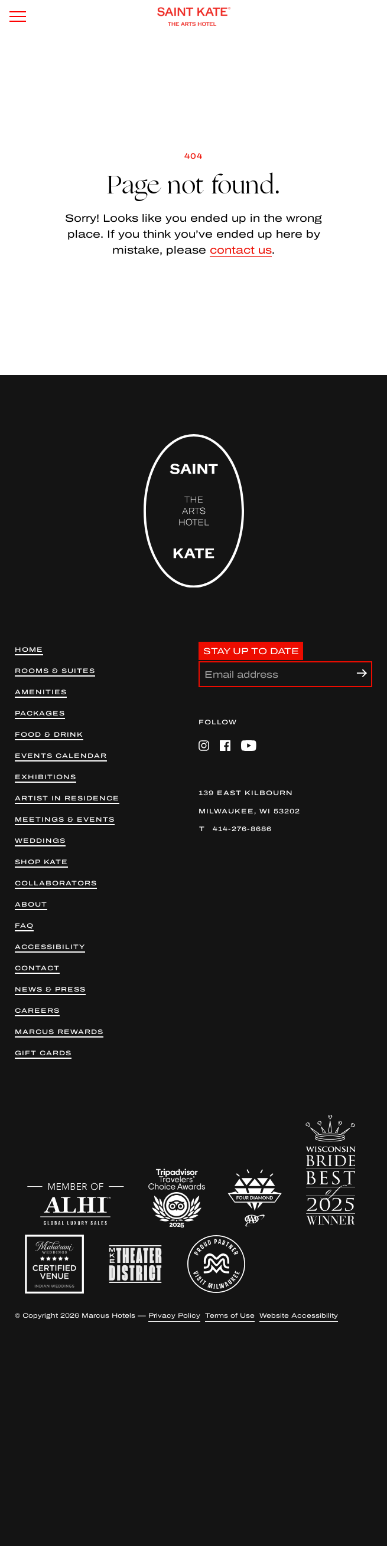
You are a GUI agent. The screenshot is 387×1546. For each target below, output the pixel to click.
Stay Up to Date (251, 650)
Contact (37, 968)
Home (29, 649)
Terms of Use (230, 1315)
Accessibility (50, 947)
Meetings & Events (65, 819)
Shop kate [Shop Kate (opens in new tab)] (41, 862)
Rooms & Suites (55, 671)
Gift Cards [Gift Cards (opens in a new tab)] (43, 1053)
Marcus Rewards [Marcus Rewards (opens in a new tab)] (59, 1032)
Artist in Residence (67, 798)
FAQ (24, 926)
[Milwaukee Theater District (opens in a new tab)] (135, 1264)
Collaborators (56, 883)
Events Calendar (61, 756)
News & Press (50, 989)
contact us (241, 250)
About (31, 904)
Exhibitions (45, 777)
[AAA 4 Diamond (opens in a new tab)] (255, 1197)
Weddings (40, 841)
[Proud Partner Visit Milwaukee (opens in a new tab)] (216, 1264)
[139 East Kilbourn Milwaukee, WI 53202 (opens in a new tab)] (285, 802)
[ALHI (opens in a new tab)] (75, 1203)
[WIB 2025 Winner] (330, 1169)
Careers (37, 1010)
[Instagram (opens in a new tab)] (204, 745)
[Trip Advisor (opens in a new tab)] (177, 1197)
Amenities (41, 692)
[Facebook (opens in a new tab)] (225, 745)
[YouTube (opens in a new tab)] (248, 745)
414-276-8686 (242, 828)
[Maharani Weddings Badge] (54, 1264)
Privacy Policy (174, 1315)
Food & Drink (49, 734)
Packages (40, 713)
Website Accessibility (298, 1315)
